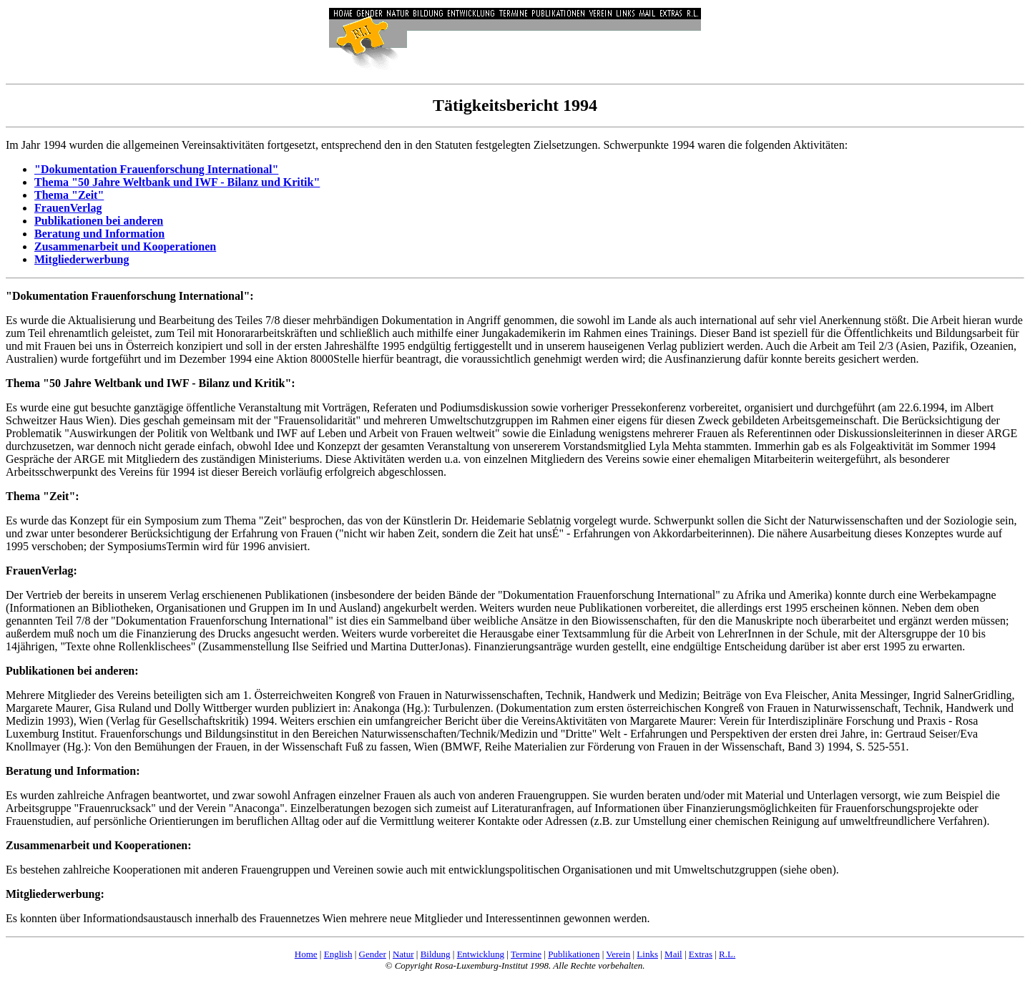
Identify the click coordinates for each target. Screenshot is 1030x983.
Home (306, 954)
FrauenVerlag (68, 208)
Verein (618, 954)
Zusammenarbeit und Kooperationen (125, 246)
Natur (403, 954)
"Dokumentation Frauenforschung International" (156, 169)
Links (647, 954)
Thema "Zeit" (69, 195)
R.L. (727, 954)
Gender (372, 954)
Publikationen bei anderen (98, 221)
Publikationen (573, 954)
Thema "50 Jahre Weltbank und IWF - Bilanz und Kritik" (177, 182)
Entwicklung (480, 954)
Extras (700, 954)
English (338, 954)
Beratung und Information (99, 234)
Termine (526, 954)
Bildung (436, 954)
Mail (673, 954)
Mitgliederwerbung (81, 259)
